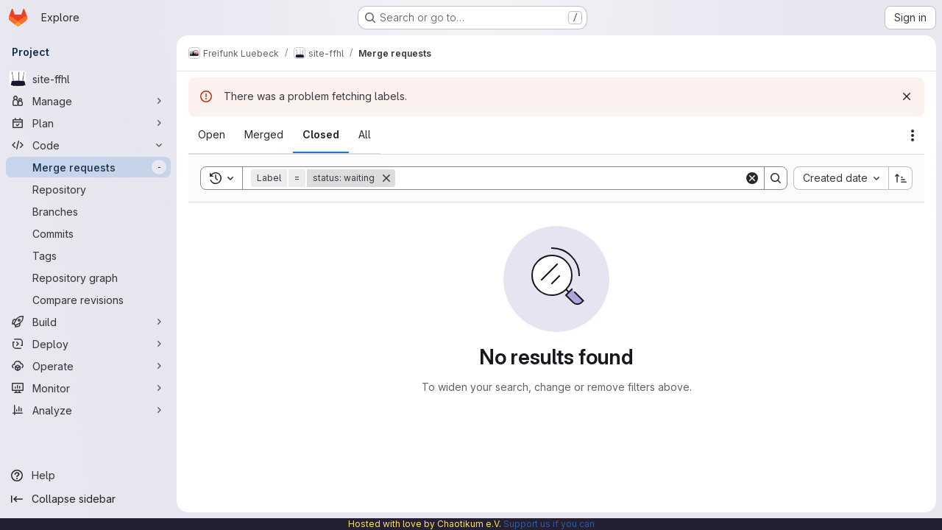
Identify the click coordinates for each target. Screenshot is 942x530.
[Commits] (88, 233)
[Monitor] (88, 388)
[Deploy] (88, 343)
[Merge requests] (88, 167)
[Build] (88, 321)
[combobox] (840, 178)
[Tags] (88, 255)
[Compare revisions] (88, 299)
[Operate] (88, 366)
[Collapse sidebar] (88, 499)
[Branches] (88, 211)
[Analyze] (88, 410)
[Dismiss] (907, 96)
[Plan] (88, 123)
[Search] (569, 178)
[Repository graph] (88, 277)
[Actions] (912, 135)
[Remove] (386, 178)
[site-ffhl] (88, 78)
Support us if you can (549, 523)
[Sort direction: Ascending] (901, 178)
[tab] (211, 134)
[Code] (88, 145)
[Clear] (752, 178)
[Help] (88, 475)
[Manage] (88, 101)
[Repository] (88, 189)
